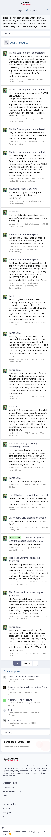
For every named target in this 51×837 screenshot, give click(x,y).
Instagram (7, 812)
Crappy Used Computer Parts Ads (24, 676)
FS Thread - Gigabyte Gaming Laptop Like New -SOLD (26, 539)
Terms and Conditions (12, 791)
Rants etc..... (15, 211)
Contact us (6, 832)
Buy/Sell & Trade (16, 550)
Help (5, 795)
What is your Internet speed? (24, 234)
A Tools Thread (15, 720)
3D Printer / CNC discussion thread (27, 517)
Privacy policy (8, 787)
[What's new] (41, 10)
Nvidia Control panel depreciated (27, 52)
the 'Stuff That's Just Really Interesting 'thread (23, 445)
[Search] (47, 10)
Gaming (11, 705)
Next (27, 663)
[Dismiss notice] (47, 17)
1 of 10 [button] (17, 663)
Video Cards (20, 81)
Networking (19, 203)
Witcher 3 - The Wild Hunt (20, 699)
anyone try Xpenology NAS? (23, 188)
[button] (2, 827)
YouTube (6, 808)
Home (4, 834)
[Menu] (4, 10)
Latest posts (13, 671)
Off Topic (19, 226)
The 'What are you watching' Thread (28, 494)
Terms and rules (19, 832)
